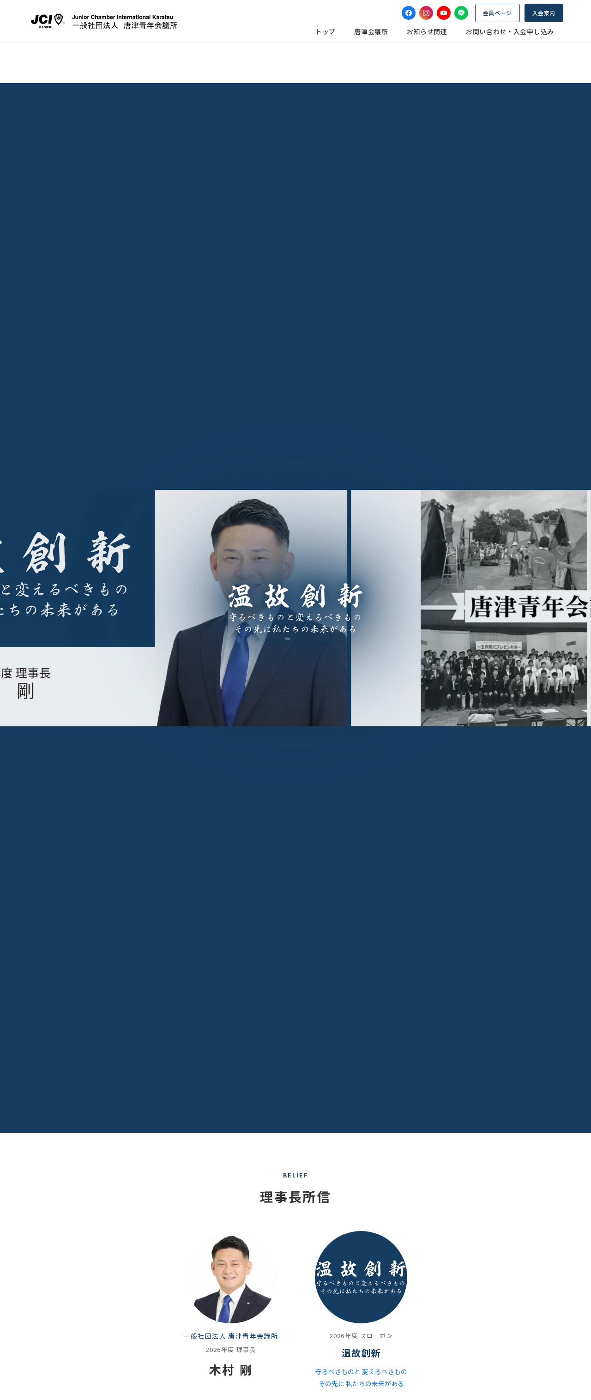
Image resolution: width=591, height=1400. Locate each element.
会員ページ (497, 13)
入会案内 (543, 13)
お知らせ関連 (427, 31)
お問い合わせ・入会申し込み (510, 31)
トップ (325, 31)
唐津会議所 (371, 31)
